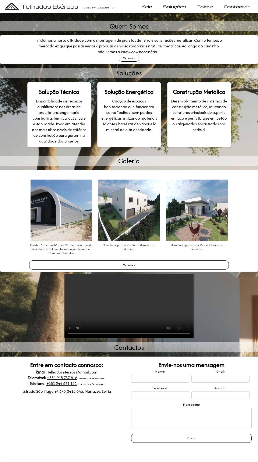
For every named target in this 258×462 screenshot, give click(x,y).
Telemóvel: (160, 388)
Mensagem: (191, 404)
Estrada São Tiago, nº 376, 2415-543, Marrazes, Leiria (66, 391)
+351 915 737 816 (62, 378)
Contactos (237, 6)
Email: (220, 371)
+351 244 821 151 (61, 383)
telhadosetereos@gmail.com (72, 372)
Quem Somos (129, 26)
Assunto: (220, 388)
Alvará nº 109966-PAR (99, 7)
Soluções (174, 6)
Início (146, 6)
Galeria (205, 6)
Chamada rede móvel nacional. (91, 378)
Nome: (160, 371)
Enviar (191, 441)
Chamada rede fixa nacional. (91, 384)
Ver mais (129, 58)
